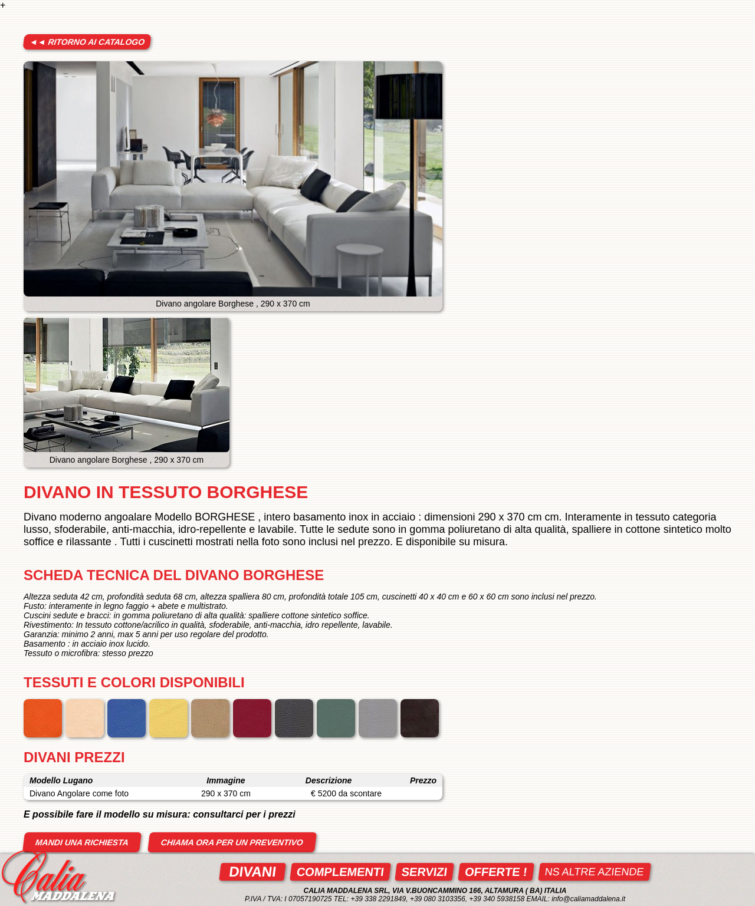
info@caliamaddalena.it (588, 899)
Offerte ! (496, 871)
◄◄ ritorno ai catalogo (87, 42)
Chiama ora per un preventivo (232, 842)
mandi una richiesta (82, 842)
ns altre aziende (594, 872)
